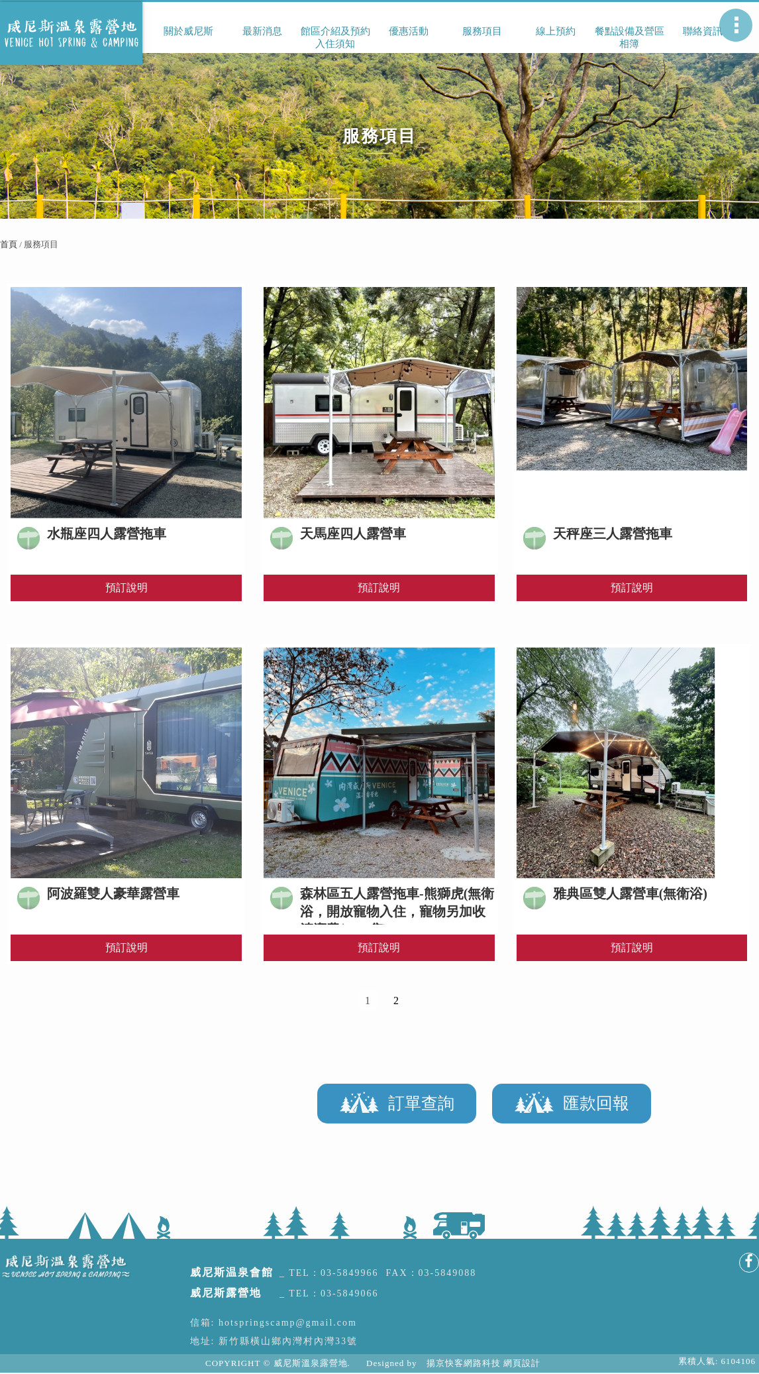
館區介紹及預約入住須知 (335, 37)
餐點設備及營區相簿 (629, 37)
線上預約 (556, 31)
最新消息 (262, 31)
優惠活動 (409, 31)
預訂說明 (126, 587)
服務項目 (482, 31)
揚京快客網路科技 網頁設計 (483, 1363)
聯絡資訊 (703, 31)
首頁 (8, 244)
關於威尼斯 (188, 31)
